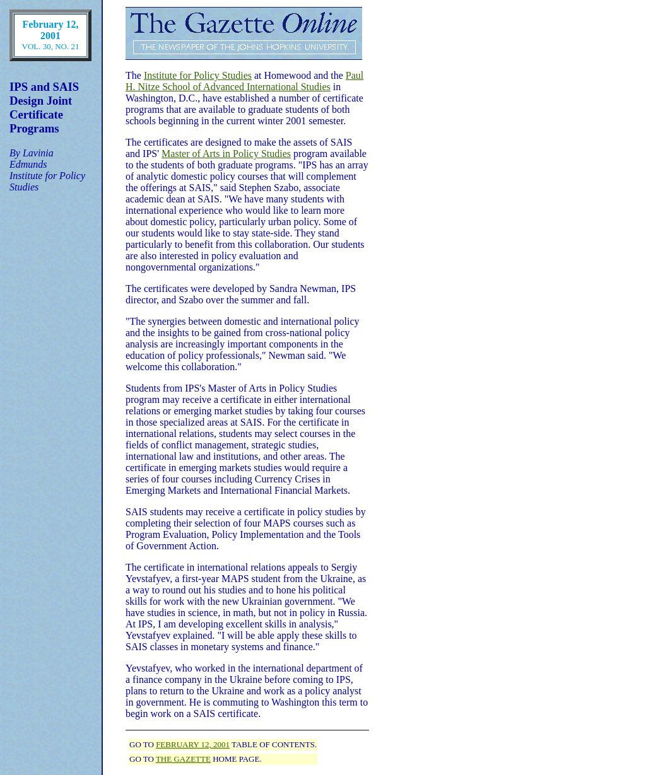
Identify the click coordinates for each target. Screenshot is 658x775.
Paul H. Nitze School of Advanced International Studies (244, 81)
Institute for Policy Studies (198, 75)
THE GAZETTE (183, 759)
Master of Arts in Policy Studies (226, 153)
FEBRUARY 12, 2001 (193, 744)
